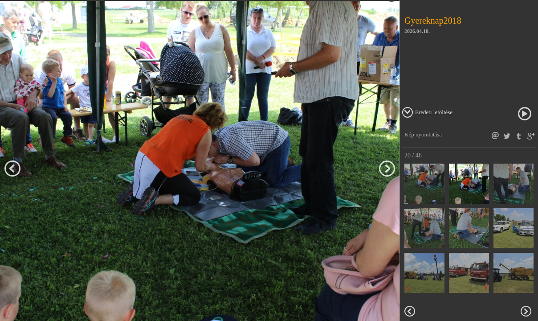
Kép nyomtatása (423, 134)
